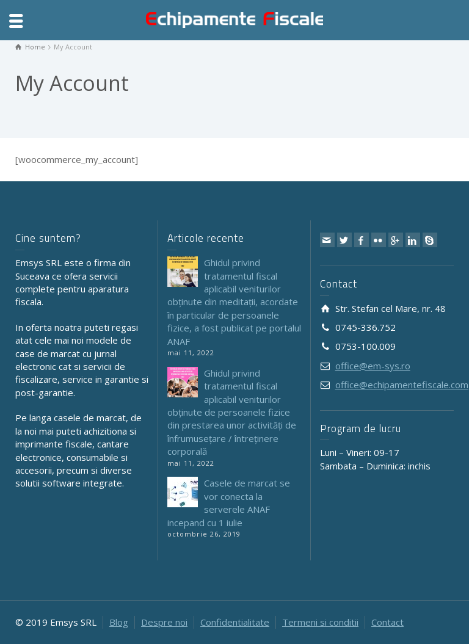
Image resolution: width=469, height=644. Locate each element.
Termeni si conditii (320, 622)
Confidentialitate (234, 622)
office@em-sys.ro (372, 366)
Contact (387, 622)
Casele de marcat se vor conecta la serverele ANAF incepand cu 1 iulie (228, 502)
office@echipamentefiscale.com (401, 384)
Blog (118, 622)
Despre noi (164, 622)
